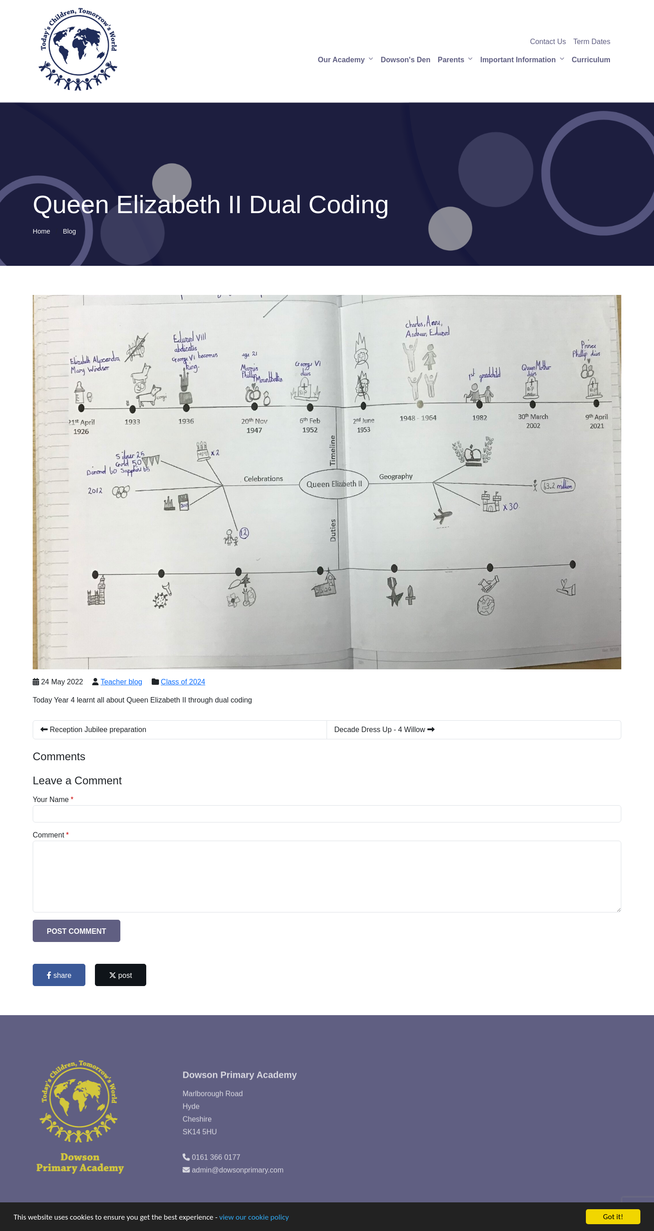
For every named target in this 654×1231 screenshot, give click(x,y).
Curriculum (591, 60)
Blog (69, 231)
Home (41, 231)
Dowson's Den (406, 60)
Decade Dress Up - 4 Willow (384, 729)
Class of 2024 (183, 682)
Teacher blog (122, 682)
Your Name (51, 799)
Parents (451, 60)
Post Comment (76, 931)
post (120, 975)
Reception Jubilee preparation (93, 729)
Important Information (517, 60)
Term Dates (591, 41)
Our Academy (341, 60)
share (59, 975)
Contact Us (548, 41)
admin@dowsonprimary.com (237, 1185)
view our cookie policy (254, 1217)
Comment (48, 835)
